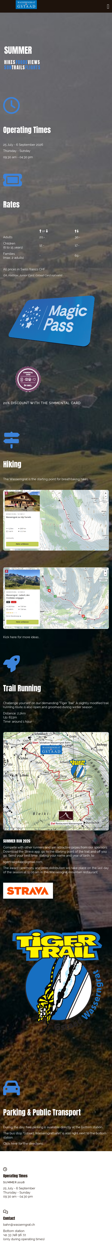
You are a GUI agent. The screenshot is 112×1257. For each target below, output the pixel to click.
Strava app (32, 851)
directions (36, 1143)
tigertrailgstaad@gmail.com (22, 862)
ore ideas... (32, 637)
